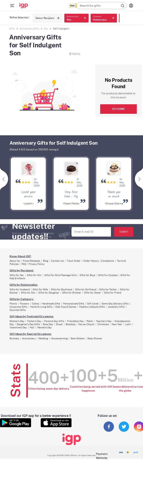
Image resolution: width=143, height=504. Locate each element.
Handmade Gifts (51, 303)
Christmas (103, 324)
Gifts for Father (108, 289)
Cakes (35, 303)
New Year (117, 324)
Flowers (24, 303)
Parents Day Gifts (54, 321)
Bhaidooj (70, 324)
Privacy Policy (36, 264)
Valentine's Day (18, 327)
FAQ (24, 264)
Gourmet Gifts (18, 310)
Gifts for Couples (108, 275)
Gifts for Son (28, 292)
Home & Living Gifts (41, 307)
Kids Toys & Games (65, 307)
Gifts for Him (34, 275)
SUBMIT (123, 232)
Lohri (128, 324)
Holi (32, 327)
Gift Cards (93, 303)
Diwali (59, 324)
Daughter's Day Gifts (28, 324)
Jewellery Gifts (116, 307)
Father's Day (34, 321)
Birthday (14, 338)
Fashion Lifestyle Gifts (92, 307)
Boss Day (48, 324)
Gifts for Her (17, 275)
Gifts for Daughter (48, 292)
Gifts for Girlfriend (85, 289)
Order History (91, 261)
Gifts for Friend (112, 292)
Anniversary (28, 338)
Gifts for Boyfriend (61, 289)
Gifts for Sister (92, 292)
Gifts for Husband (20, 289)
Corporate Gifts (18, 307)
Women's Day (44, 327)
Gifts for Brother (71, 292)
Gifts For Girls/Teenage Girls (60, 275)
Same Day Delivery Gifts (115, 303)
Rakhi (90, 321)
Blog (45, 261)
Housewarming (59, 338)
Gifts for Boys (87, 275)
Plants (13, 303)
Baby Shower (94, 338)
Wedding (43, 338)
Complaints (107, 261)
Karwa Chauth (86, 324)
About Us (15, 261)
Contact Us (57, 261)
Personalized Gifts (73, 303)
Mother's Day (17, 321)
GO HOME (118, 109)
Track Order (73, 261)
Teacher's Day (104, 321)
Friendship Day (75, 321)
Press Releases (31, 261)
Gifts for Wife (40, 289)
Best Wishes (77, 338)
